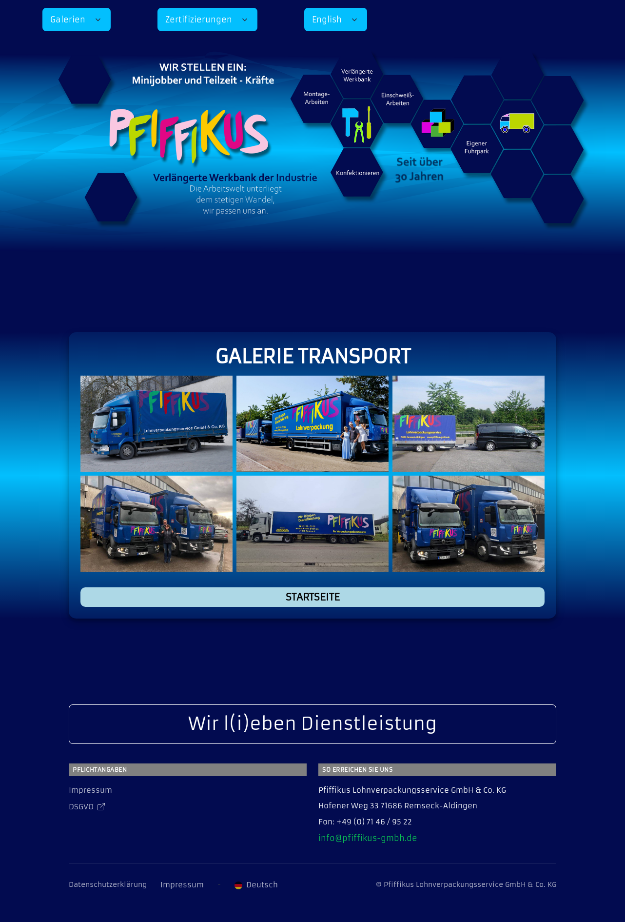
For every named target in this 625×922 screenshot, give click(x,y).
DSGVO (87, 806)
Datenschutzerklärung (108, 884)
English (327, 19)
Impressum (90, 790)
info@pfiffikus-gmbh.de (367, 838)
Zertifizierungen (198, 19)
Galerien (67, 19)
